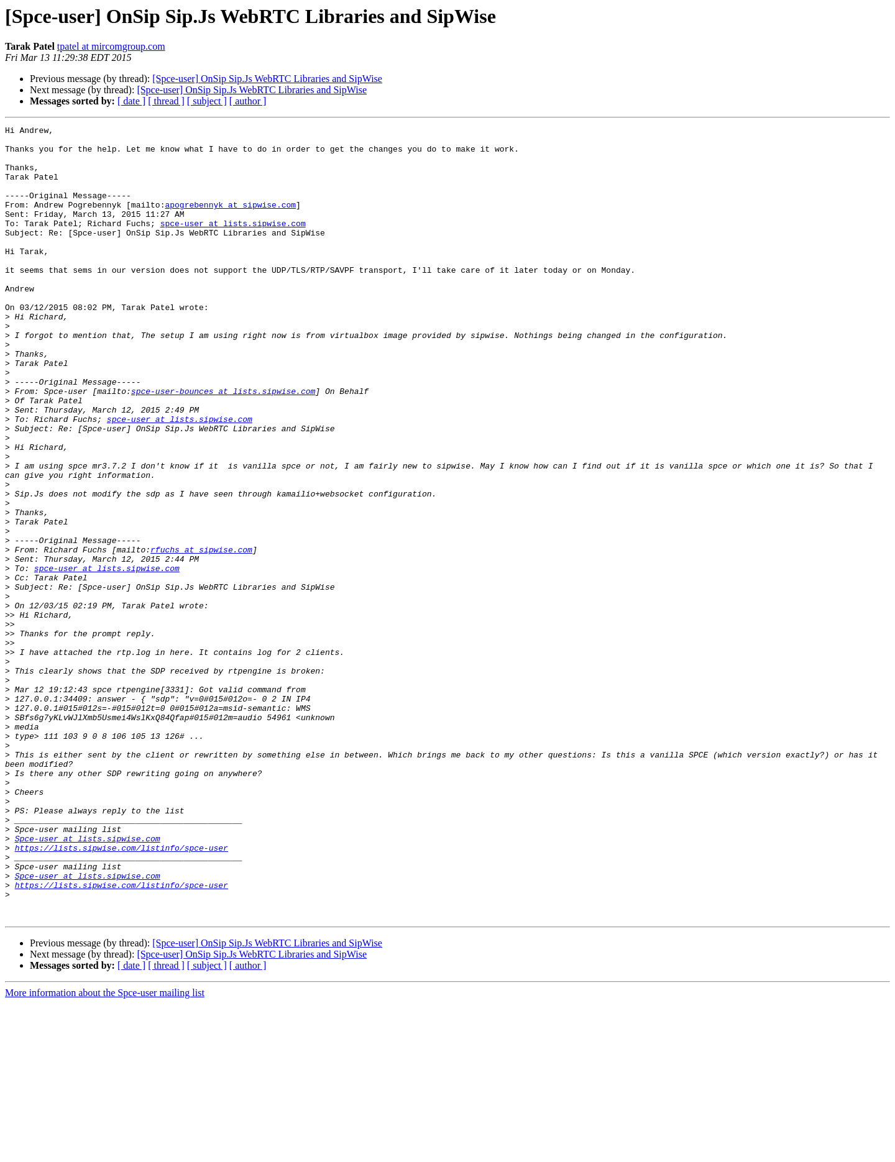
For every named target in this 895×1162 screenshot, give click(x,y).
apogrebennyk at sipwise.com (230, 221)
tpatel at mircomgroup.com (111, 46)
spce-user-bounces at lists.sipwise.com (223, 445)
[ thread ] (166, 101)
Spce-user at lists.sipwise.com (87, 981)
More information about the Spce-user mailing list (104, 1151)
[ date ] (131, 101)
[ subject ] (207, 101)
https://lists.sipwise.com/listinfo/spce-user (121, 993)
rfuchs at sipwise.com (201, 635)
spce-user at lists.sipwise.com (233, 243)
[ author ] (248, 101)
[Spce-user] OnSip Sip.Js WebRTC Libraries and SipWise (267, 78)
